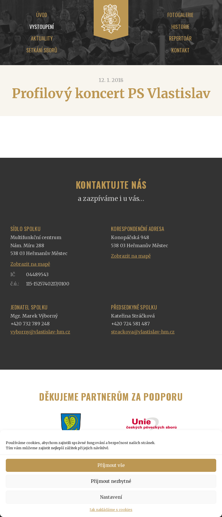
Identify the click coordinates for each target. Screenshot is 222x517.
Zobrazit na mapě (30, 264)
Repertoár (180, 38)
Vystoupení (41, 26)
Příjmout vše (111, 465)
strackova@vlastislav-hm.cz (143, 332)
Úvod (41, 15)
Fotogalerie (180, 15)
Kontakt (180, 50)
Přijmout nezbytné (111, 481)
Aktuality (42, 38)
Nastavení (111, 497)
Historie (180, 26)
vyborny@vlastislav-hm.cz (40, 332)
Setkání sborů (41, 50)
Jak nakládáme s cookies (111, 509)
